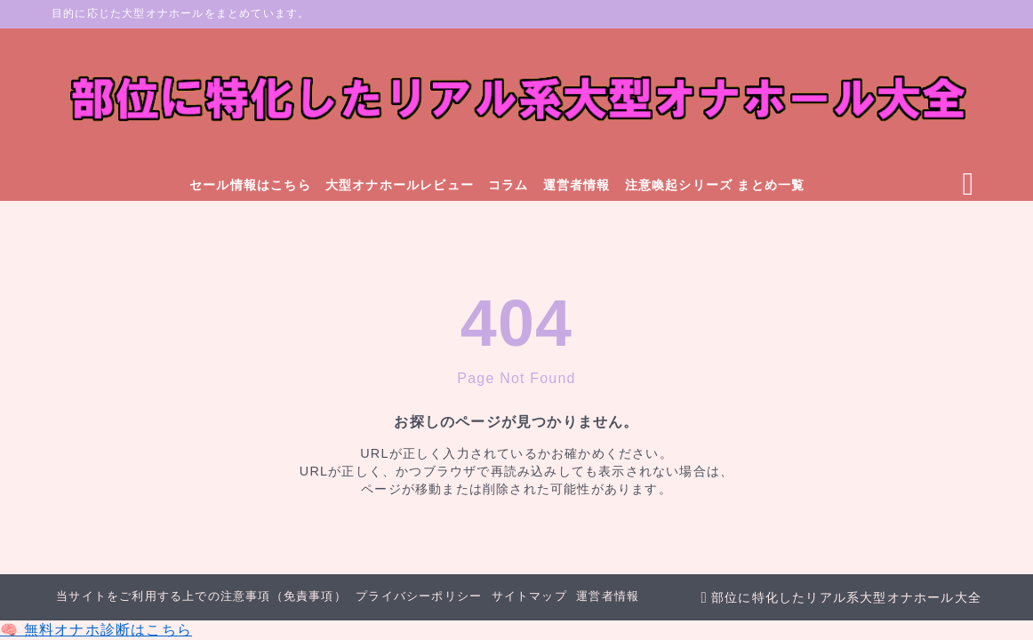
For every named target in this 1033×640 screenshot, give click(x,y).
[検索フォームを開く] (968, 185)
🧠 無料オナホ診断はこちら (96, 629)
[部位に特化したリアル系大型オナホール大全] (516, 99)
